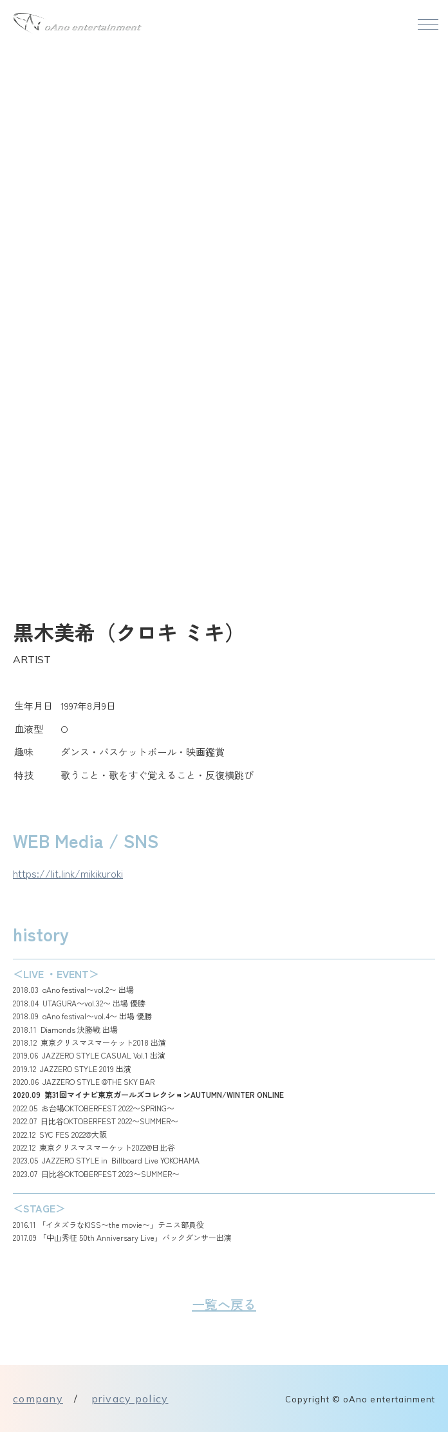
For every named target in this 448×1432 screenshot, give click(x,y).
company (38, 1398)
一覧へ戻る (224, 1304)
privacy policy (130, 1398)
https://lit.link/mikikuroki (68, 873)
